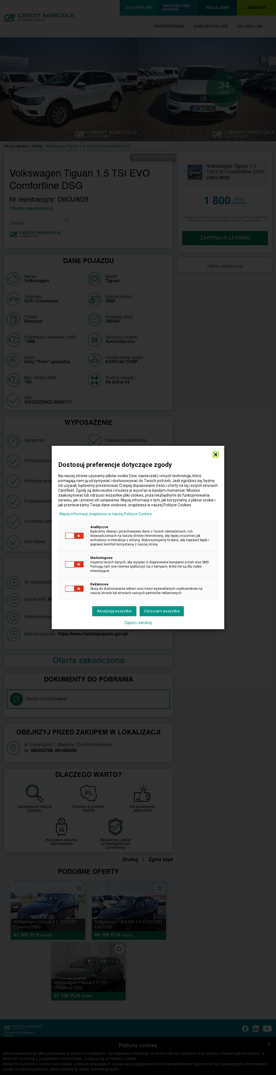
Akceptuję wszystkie (114, 611)
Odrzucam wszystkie (162, 611)
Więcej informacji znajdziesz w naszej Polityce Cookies (105, 514)
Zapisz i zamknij (138, 623)
